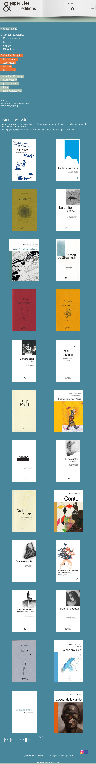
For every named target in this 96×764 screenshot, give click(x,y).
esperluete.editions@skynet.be (63, 756)
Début (7, 740)
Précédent (14, 740)
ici (17, 106)
